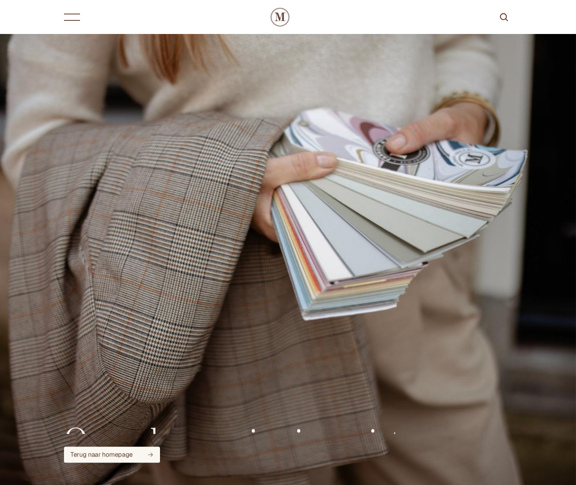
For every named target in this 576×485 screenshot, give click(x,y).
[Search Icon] (504, 17)
